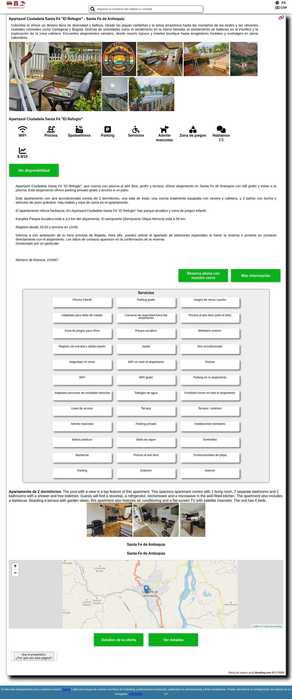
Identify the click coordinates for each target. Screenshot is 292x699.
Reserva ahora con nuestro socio (203, 275)
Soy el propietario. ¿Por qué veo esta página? (34, 656)
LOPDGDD (135, 694)
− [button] (15, 573)
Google (66, 689)
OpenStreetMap (273, 626)
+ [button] (15, 566)
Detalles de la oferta (118, 640)
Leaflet (256, 626)
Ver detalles (173, 640)
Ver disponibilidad (34, 170)
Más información (255, 276)
